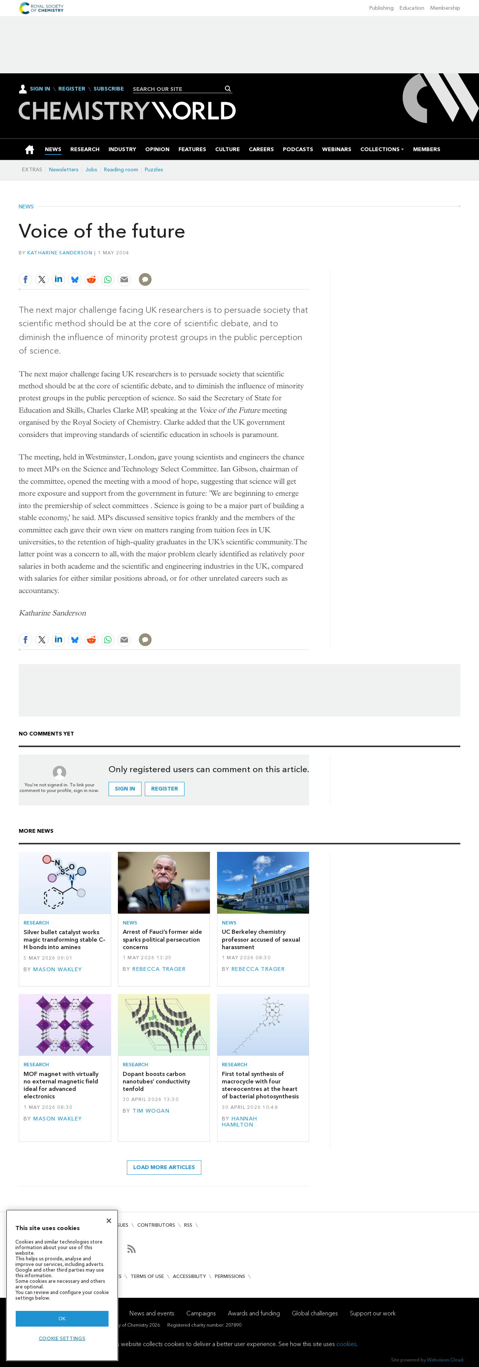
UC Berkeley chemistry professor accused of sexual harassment (261, 939)
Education (412, 8)
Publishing (381, 8)
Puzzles (154, 169)
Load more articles (164, 1167)
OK (62, 1318)
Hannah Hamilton (239, 1122)
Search (228, 89)
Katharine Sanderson (59, 253)
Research (36, 923)
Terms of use (147, 1276)
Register (71, 89)
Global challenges (315, 1313)
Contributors (156, 1225)
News (26, 207)
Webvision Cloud (445, 1360)
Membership (445, 8)
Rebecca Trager (159, 969)
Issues (120, 1225)
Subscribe (109, 89)
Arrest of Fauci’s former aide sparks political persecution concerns (162, 939)
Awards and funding (254, 1313)
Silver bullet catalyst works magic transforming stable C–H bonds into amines (65, 940)
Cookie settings (62, 1338)
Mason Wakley (57, 969)
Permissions (230, 1276)
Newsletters (64, 169)
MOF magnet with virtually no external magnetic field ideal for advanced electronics (61, 1085)
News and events (151, 1313)
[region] (62, 1285)
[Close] (109, 1220)
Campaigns (201, 1313)
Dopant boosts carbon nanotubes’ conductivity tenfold (156, 1081)
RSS (188, 1225)
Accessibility (189, 1276)
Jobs (91, 169)
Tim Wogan (151, 1111)
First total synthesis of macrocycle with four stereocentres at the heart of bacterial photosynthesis (260, 1085)
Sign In (40, 89)
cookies (346, 1344)
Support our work (373, 1313)
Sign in (125, 789)
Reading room (121, 169)
